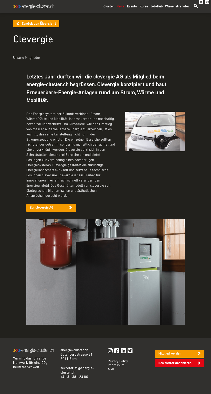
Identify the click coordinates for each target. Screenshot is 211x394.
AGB (111, 369)
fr (201, 2)
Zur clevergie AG (41, 207)
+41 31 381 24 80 (74, 377)
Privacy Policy (118, 361)
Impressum (116, 365)
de (207, 2)
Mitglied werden (169, 353)
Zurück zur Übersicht (39, 24)
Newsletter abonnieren (174, 363)
